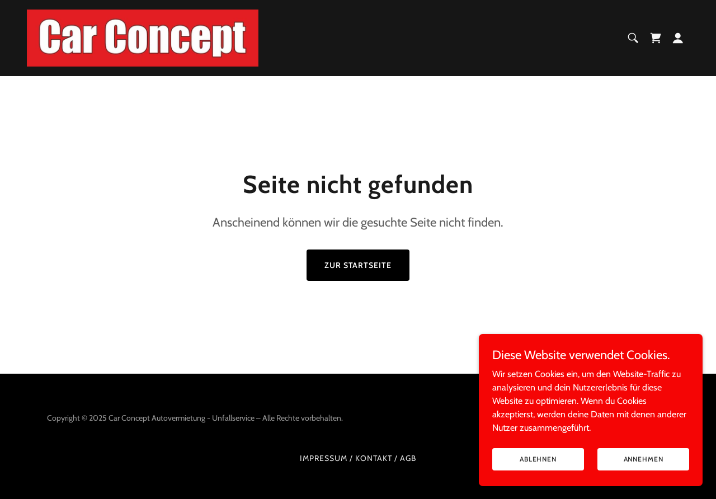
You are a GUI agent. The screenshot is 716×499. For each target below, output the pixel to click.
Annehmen (643, 459)
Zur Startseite (358, 265)
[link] (142, 37)
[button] (678, 38)
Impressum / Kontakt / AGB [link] (358, 458)
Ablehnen (538, 459)
